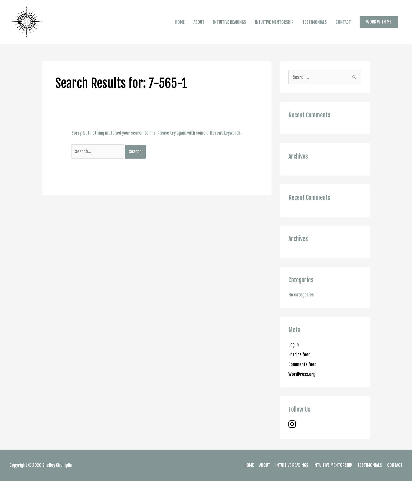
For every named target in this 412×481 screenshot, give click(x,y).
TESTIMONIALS (314, 22)
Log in (293, 345)
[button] (379, 22)
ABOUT (198, 22)
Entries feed (299, 354)
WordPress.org (301, 374)
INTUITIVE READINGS (229, 22)
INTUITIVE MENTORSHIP (274, 22)
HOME (180, 22)
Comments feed (302, 364)
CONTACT (343, 22)
